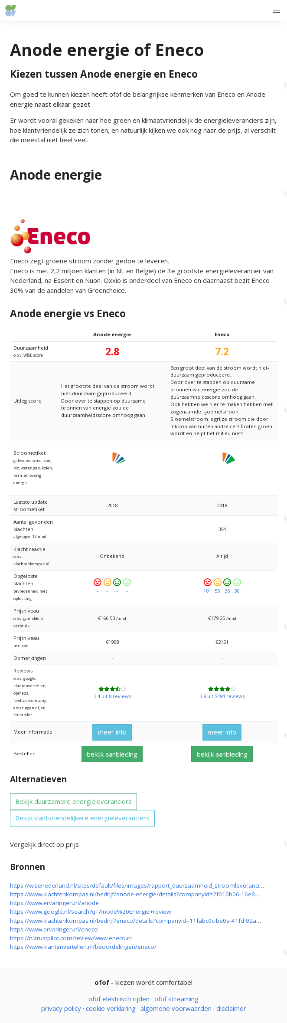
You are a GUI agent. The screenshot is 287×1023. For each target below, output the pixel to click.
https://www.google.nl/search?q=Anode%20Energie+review (90, 911)
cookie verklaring (111, 1008)
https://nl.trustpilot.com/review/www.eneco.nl (71, 938)
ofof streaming (176, 998)
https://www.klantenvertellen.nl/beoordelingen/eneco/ (83, 947)
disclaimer (231, 1008)
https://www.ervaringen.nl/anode (54, 903)
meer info (112, 732)
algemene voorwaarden (176, 1008)
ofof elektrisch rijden (119, 998)
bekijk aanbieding (112, 754)
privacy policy (61, 1008)
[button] (276, 10)
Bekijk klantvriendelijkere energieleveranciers (82, 817)
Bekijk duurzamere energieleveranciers (73, 801)
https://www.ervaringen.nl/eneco (54, 929)
